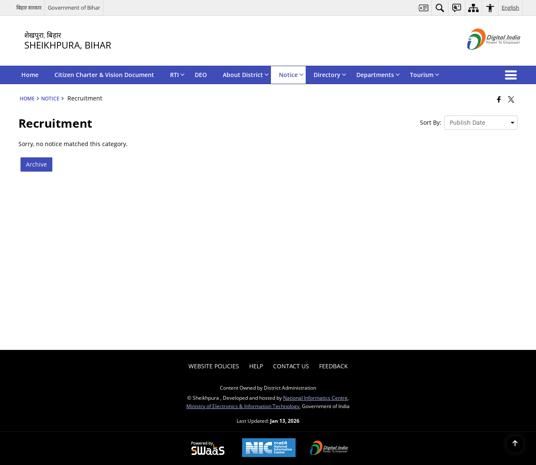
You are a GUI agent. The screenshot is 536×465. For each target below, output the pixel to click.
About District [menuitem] (246, 75)
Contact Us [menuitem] (291, 366)
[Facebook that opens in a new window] (499, 99)
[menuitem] (423, 7)
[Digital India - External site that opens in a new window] (483, 57)
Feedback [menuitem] (333, 366)
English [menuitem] (510, 7)
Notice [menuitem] (291, 75)
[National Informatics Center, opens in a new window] (269, 448)
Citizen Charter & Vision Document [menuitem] (104, 75)
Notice (50, 98)
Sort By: (430, 122)
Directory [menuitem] (330, 75)
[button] (512, 75)
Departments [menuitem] (378, 75)
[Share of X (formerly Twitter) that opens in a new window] (511, 99)
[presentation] (481, 123)
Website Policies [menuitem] (213, 366)
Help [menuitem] (256, 366)
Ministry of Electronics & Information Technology (242, 406)
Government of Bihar (74, 7)
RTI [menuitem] (177, 75)
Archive (36, 164)
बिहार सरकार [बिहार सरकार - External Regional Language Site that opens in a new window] (28, 7)
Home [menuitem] (30, 75)
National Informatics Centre (315, 397)
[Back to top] (515, 444)
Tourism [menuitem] (424, 75)
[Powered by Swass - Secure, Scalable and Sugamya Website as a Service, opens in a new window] (208, 448)
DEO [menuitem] (201, 75)
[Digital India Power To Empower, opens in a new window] (329, 448)
